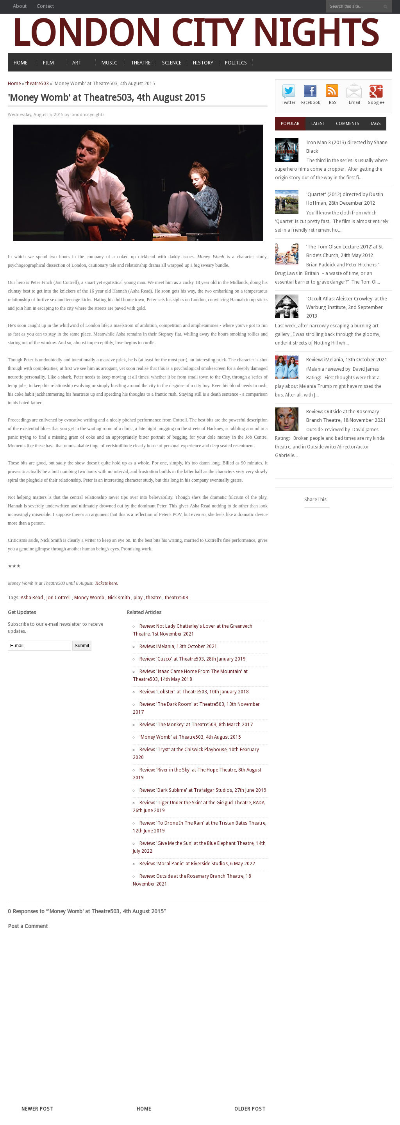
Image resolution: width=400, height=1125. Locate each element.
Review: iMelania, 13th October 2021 (178, 646)
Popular (290, 123)
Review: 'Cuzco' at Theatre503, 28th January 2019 (192, 659)
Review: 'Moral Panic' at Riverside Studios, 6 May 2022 (197, 863)
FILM (48, 63)
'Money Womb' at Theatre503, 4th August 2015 (190, 737)
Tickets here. (107, 583)
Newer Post (37, 1109)
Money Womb (89, 597)
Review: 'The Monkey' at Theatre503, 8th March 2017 (196, 724)
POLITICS (236, 63)
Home (14, 83)
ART (76, 63)
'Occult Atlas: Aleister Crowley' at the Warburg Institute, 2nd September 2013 (346, 307)
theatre (153, 597)
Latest (317, 123)
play (138, 597)
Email (354, 102)
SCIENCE (171, 63)
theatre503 (37, 83)
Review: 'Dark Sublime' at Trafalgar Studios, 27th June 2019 (202, 790)
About (20, 6)
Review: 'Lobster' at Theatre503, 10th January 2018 (194, 692)
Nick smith (119, 597)
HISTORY (203, 63)
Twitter (288, 102)
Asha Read (32, 597)
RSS (332, 102)
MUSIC (109, 63)
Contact (45, 6)
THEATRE (140, 63)
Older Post (250, 1109)
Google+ (376, 102)
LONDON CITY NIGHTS (195, 33)
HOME (20, 63)
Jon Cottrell (58, 597)
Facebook (310, 102)
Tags (375, 123)
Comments (347, 123)
